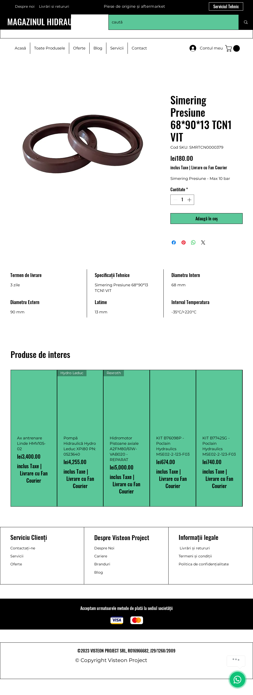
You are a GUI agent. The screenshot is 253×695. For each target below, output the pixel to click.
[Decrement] (174, 200)
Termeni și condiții (195, 556)
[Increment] (189, 200)
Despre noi (25, 6)
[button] (233, 48)
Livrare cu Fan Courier (209, 167)
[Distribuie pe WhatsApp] (193, 242)
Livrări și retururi (195, 548)
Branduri (102, 564)
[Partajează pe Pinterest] (183, 242)
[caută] (170, 22)
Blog (98, 572)
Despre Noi (104, 548)
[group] (126, 438)
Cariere (100, 556)
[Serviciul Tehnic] (226, 6)
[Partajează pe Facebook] (174, 242)
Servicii (16, 556)
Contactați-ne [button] (22, 548)
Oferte (16, 564)
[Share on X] (203, 242)
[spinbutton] (182, 200)
